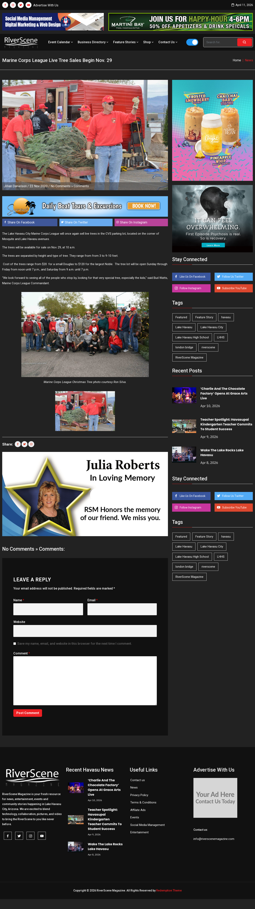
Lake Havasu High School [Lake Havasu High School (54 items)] (192, 337)
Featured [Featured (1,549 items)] (181, 317)
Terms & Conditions (143, 802)
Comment (21, 653)
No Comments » (62, 186)
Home (237, 60)
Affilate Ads (138, 810)
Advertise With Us (45, 5)
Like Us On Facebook (192, 276)
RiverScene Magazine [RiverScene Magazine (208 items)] (189, 357)
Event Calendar (61, 42)
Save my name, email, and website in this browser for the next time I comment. (74, 644)
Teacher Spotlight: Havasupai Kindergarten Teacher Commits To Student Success (226, 424)
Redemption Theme (169, 890)
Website (19, 622)
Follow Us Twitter (233, 276)
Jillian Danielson (15, 186)
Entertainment (139, 832)
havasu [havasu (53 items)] (226, 317)
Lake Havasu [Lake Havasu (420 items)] (184, 327)
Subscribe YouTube (234, 288)
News (134, 787)
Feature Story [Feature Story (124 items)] (204, 317)
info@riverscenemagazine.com (213, 839)
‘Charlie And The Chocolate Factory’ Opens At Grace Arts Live (223, 393)
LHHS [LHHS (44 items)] (221, 337)
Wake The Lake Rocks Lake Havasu (105, 846)
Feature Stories (126, 42)
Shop (148, 42)
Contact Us (168, 42)
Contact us (137, 780)
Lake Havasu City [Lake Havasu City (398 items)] (212, 327)
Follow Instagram (190, 288)
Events (134, 817)
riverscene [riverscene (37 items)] (208, 347)
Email (92, 600)
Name (18, 600)
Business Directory (93, 42)
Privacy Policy (139, 795)
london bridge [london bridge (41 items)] (184, 347)
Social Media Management (147, 825)
